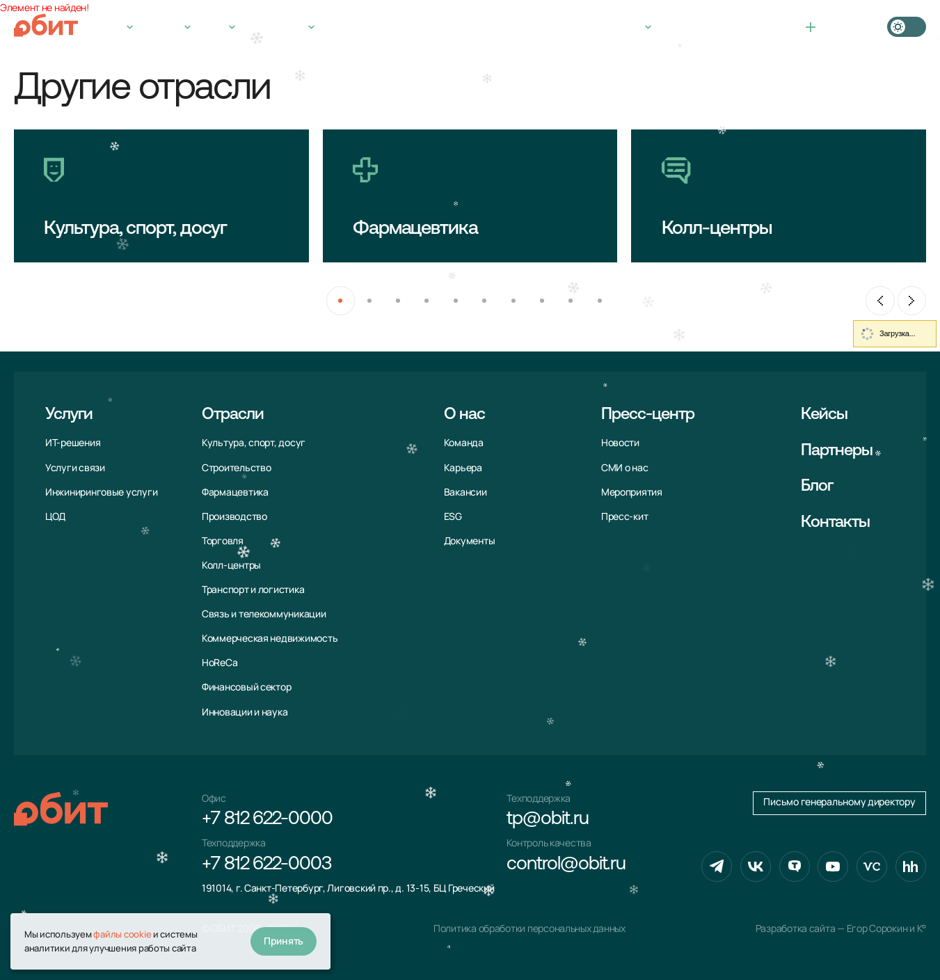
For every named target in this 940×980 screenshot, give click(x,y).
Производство (234, 516)
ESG (453, 516)
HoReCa (219, 662)
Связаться (839, 26)
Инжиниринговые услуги (101, 492)
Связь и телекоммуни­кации (264, 614)
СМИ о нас (624, 467)
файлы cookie (122, 934)
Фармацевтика (235, 492)
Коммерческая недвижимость (269, 638)
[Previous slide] (880, 300)
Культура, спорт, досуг (253, 442)
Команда (464, 442)
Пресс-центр (275, 26)
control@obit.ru (566, 864)
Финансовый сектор (246, 687)
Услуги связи (75, 467)
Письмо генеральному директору (839, 802)
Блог (817, 486)
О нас (213, 26)
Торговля (223, 541)
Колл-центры (231, 565)
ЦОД (55, 516)
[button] (340, 300)
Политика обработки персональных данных (529, 928)
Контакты (394, 26)
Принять (283, 940)
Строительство (236, 467)
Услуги (108, 26)
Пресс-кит (624, 516)
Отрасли (162, 26)
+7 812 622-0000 (696, 26)
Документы (469, 541)
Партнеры (837, 451)
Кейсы (339, 26)
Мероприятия (631, 492)
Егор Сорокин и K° (886, 928)
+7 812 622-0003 (266, 864)
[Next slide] (912, 300)
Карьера (463, 467)
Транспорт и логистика (253, 589)
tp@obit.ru (547, 819)
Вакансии (465, 492)
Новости (620, 442)
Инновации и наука (244, 712)
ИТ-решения (72, 442)
